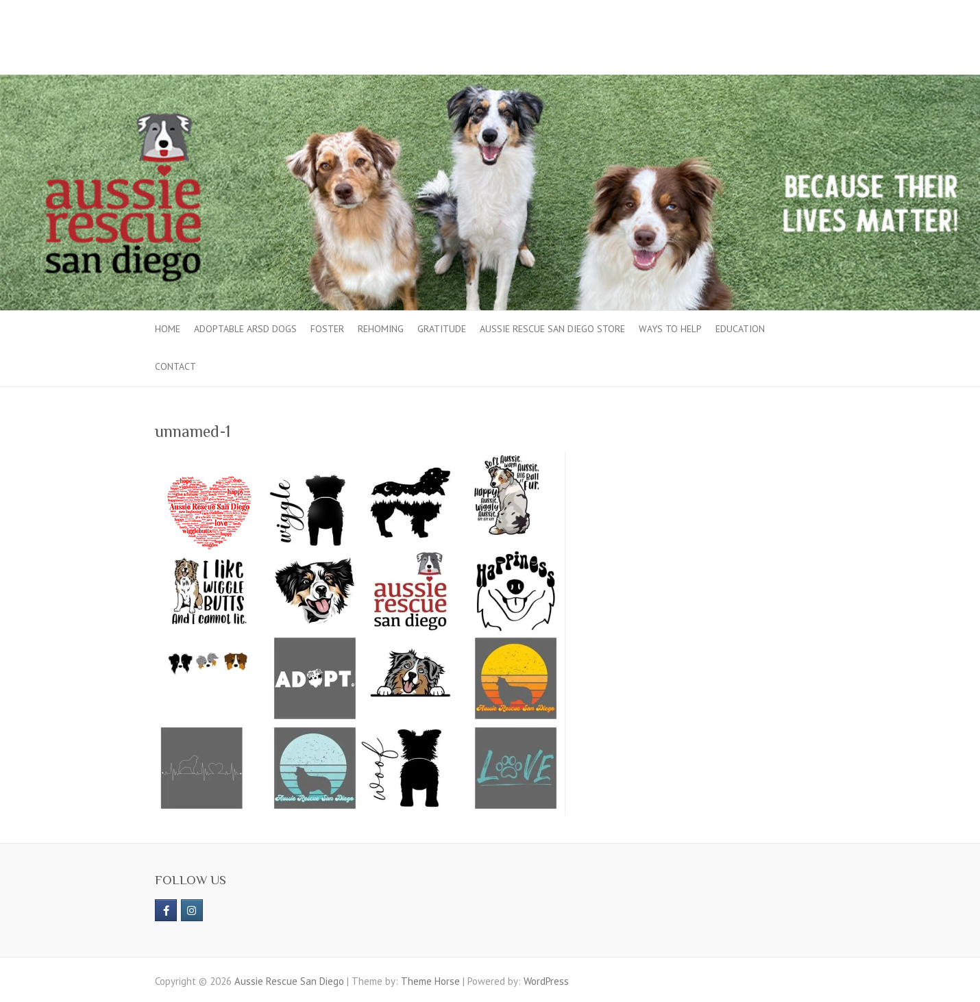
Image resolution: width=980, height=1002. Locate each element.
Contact (175, 366)
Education (740, 329)
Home (167, 329)
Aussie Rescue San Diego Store (552, 329)
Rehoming (381, 329)
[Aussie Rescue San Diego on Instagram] (192, 910)
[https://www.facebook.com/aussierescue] (166, 910)
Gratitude (441, 329)
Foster (327, 329)
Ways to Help (670, 329)
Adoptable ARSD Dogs (245, 329)
